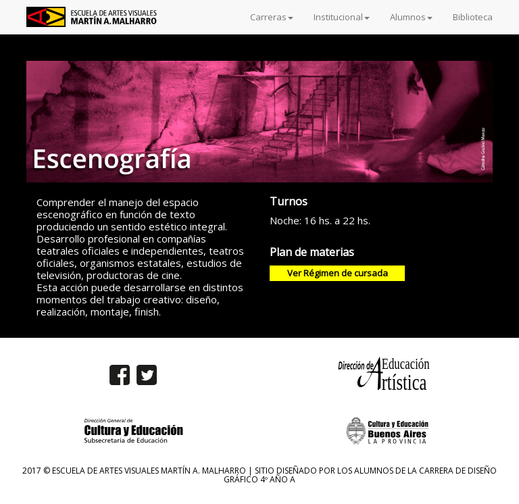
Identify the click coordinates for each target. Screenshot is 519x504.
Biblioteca (473, 17)
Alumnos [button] (411, 17)
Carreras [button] (271, 17)
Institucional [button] (342, 17)
